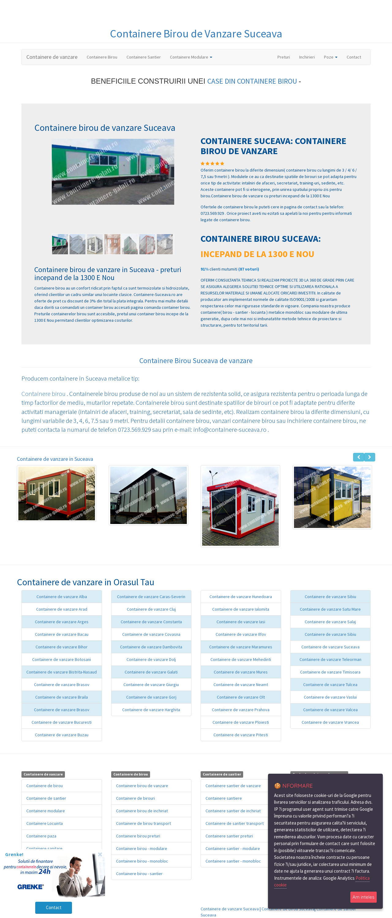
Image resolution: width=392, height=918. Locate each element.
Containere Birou (102, 57)
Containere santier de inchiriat (233, 811)
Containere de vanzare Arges (62, 621)
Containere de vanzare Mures (241, 672)
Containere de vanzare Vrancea (330, 722)
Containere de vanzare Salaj (330, 621)
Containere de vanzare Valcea (330, 709)
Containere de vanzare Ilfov (241, 634)
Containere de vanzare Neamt (240, 684)
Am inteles (363, 897)
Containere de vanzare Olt (241, 697)
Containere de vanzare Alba (61, 596)
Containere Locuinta (44, 823)
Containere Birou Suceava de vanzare (196, 360)
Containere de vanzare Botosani (61, 659)
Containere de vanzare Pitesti (240, 735)
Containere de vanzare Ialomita (240, 609)
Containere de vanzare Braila (61, 697)
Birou (177, 33)
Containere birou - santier (139, 873)
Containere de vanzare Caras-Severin (151, 596)
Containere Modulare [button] (191, 57)
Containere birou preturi (138, 836)
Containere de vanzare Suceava (330, 647)
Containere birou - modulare (141, 848)
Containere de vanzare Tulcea (330, 684)
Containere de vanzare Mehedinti (240, 659)
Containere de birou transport (143, 823)
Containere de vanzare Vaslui (330, 697)
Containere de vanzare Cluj (151, 609)
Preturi (286, 57)
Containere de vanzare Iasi (241, 621)
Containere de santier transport (234, 823)
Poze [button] (330, 57)
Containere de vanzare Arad (61, 609)
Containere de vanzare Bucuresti (62, 722)
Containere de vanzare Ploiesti (241, 722)
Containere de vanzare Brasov (61, 684)
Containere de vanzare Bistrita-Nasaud (61, 672)
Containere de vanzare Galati (151, 672)
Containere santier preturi (229, 836)
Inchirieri (307, 57)
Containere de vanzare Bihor (62, 647)
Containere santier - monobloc (233, 861)
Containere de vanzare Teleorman (330, 659)
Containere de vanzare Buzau (62, 735)
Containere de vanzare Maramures (240, 647)
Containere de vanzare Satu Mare (330, 609)
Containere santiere (223, 798)
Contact (354, 57)
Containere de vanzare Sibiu (330, 596)
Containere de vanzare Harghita (151, 709)
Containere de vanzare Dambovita (151, 647)
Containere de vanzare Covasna (151, 634)
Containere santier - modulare (232, 848)
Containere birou (44, 393)
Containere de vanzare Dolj (151, 659)
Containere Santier (143, 57)
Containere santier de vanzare (233, 785)
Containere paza (41, 836)
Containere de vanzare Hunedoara (240, 596)
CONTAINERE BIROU (268, 81)
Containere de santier (46, 798)
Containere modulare (45, 811)
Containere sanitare (44, 848)
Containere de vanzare (51, 56)
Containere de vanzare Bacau (62, 634)
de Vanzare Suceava (236, 33)
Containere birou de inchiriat (142, 811)
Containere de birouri (135, 798)
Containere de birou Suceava (288, 909)
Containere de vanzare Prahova (241, 709)
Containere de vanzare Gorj (151, 697)
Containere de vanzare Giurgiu (151, 684)
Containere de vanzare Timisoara (330, 672)
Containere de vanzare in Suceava (55, 458)
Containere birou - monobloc (142, 861)
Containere (137, 33)
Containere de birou (44, 785)
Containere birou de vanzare (142, 785)
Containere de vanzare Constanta (151, 621)
